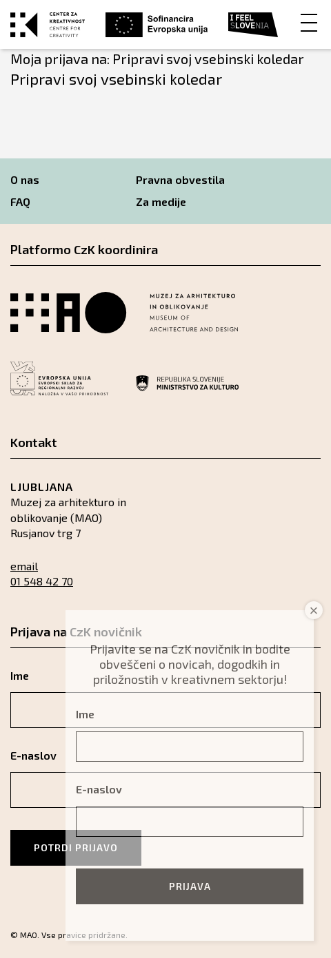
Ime (85, 713)
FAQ (20, 201)
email (24, 565)
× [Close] (314, 610)
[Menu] (309, 22)
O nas (24, 179)
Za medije (161, 201)
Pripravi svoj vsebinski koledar (116, 78)
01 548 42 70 (41, 580)
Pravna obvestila (180, 179)
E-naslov (99, 788)
